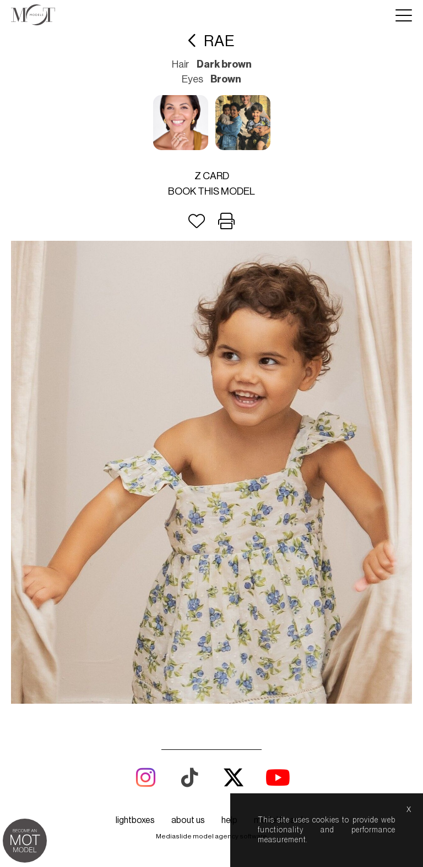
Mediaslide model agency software (211, 836)
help (229, 820)
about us (188, 820)
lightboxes (135, 820)
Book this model (211, 191)
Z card (211, 176)
